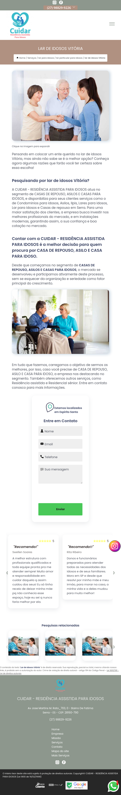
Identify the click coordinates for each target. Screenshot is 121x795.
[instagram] (54, 3)
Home (55, 729)
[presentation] (60, 493)
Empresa (57, 734)
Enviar (60, 509)
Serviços (56, 742)
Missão (56, 738)
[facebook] (61, 3)
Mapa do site (60, 751)
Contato (56, 747)
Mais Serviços (60, 755)
